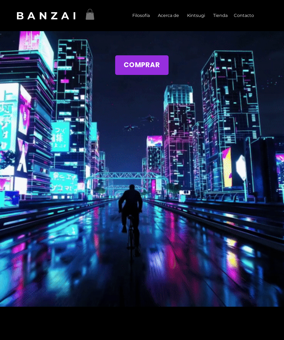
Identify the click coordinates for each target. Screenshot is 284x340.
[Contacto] (244, 15)
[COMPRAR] (142, 65)
